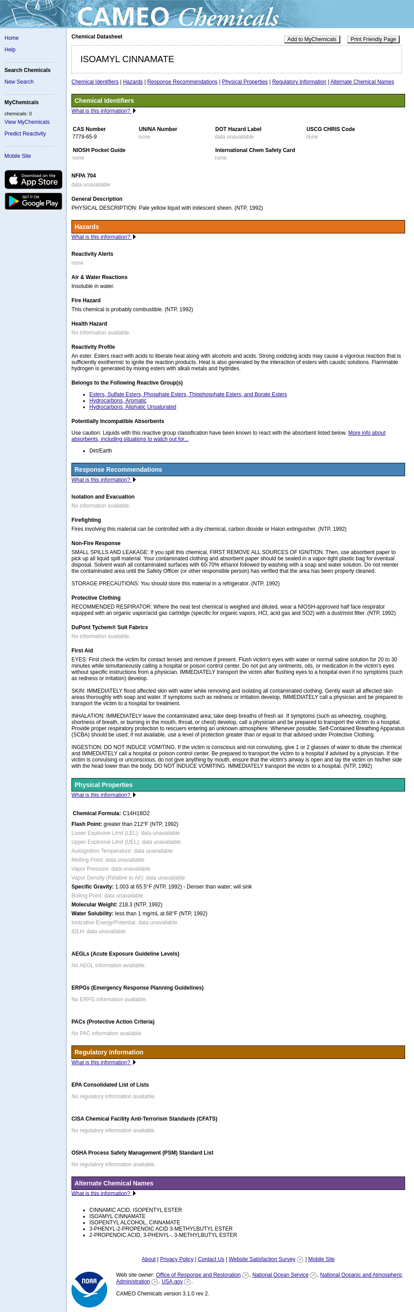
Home (11, 38)
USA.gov (172, 1281)
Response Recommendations (182, 82)
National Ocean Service (280, 1275)
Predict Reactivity (25, 134)
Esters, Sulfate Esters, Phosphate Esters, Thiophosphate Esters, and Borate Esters (188, 394)
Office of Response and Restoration (198, 1275)
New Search (18, 82)
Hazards (133, 82)
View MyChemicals (27, 122)
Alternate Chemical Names (362, 82)
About (148, 1259)
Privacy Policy (176, 1259)
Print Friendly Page (373, 39)
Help (10, 50)
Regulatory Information (299, 82)
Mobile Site (17, 156)
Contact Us (211, 1259)
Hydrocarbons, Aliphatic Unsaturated (132, 407)
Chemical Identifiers (94, 82)
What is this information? (101, 111)
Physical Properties (245, 82)
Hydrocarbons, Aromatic (117, 401)
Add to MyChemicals (312, 39)
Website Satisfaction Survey (262, 1259)
